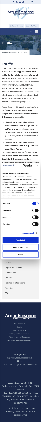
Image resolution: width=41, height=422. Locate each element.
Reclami (8, 278)
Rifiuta (20, 254)
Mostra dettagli (28, 233)
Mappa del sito (19, 330)
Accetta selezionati (20, 247)
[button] (13, 2)
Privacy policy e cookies (19, 333)
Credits (19, 327)
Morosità (9, 288)
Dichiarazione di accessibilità (19, 340)
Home (4, 52)
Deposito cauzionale (13, 267)
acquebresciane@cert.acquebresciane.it (20, 364)
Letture (8, 262)
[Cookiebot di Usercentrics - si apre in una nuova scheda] (24, 165)
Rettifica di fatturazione (15, 283)
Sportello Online (32, 26)
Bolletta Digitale (16, 26)
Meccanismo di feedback (19, 337)
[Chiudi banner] (37, 165)
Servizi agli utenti (14, 52)
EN (35, 4)
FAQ (7, 293)
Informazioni (10, 272)
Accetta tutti (20, 240)
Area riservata (19, 323)
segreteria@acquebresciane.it (19, 358)
